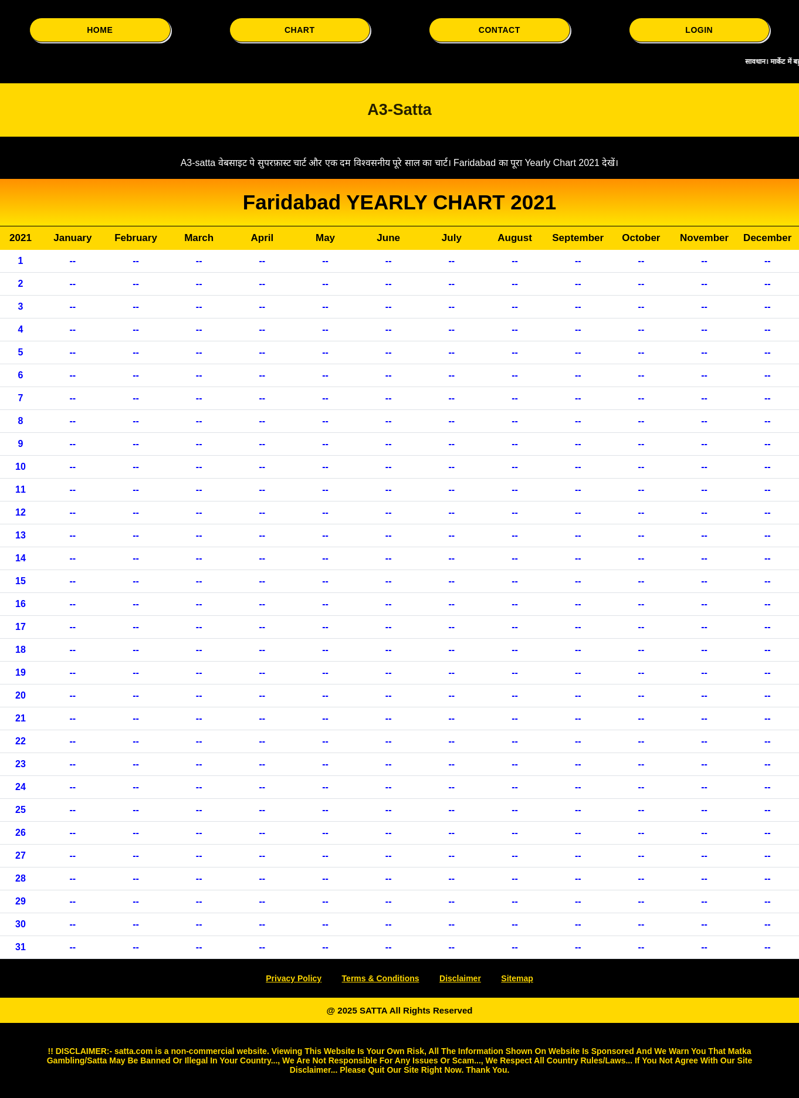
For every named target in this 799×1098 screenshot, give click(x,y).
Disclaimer (460, 978)
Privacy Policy (293, 978)
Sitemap (517, 978)
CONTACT (499, 30)
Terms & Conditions (380, 978)
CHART (300, 30)
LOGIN (699, 30)
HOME (100, 30)
